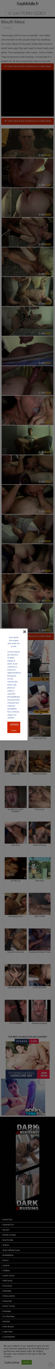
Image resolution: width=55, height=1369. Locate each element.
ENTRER (14, 724)
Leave (13, 730)
